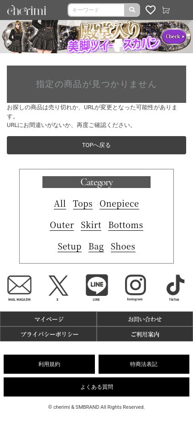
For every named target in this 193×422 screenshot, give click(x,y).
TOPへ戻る (96, 145)
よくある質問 (96, 387)
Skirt (91, 224)
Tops (83, 203)
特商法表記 (143, 364)
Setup (69, 246)
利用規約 (49, 364)
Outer (62, 224)
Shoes (123, 246)
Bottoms (125, 224)
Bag (96, 246)
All (60, 203)
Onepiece (119, 203)
